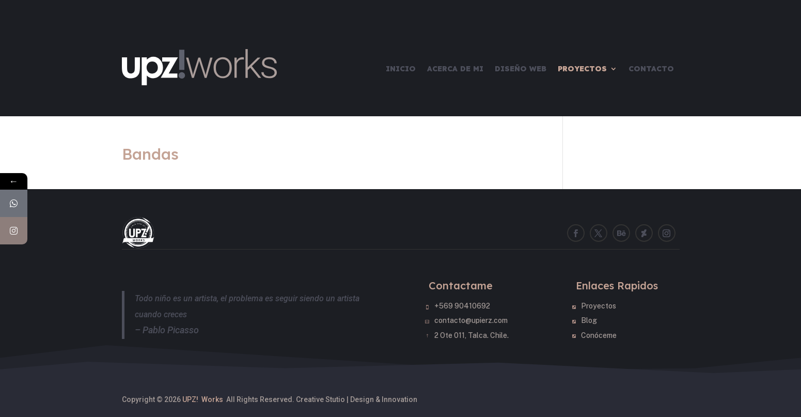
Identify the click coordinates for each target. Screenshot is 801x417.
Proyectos (582, 68)
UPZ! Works (202, 399)
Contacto (651, 68)
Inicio (401, 68)
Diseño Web (520, 68)
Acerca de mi (455, 68)
